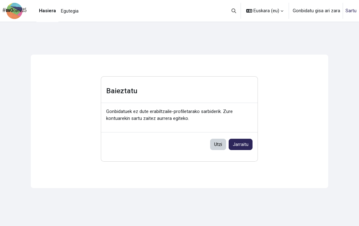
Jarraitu (240, 144)
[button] (234, 11)
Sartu (350, 10)
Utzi (218, 144)
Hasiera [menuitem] (47, 10)
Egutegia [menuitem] (70, 11)
